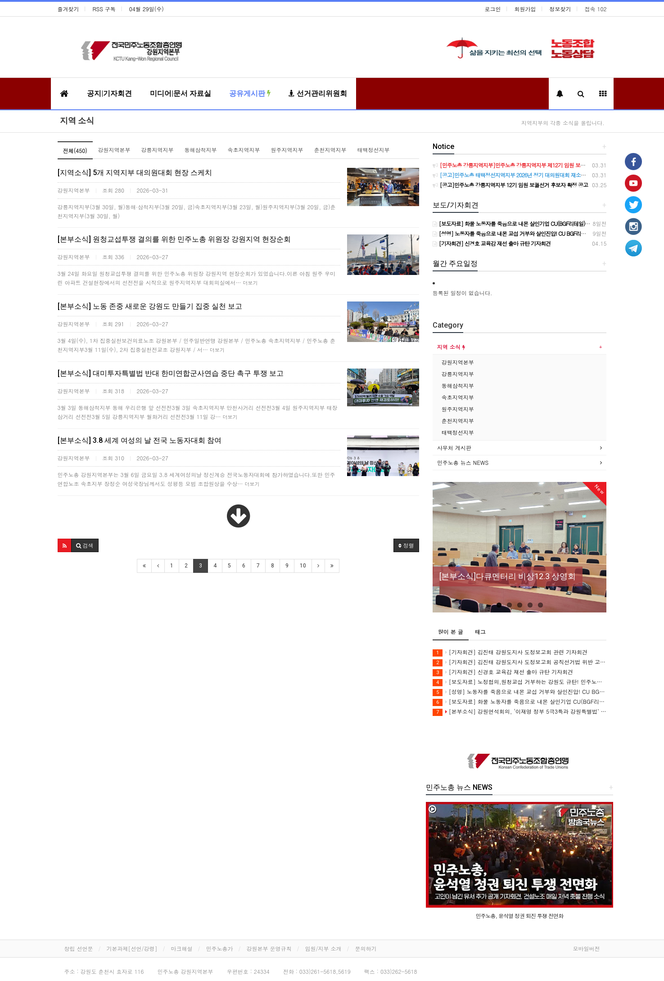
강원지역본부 (114, 149)
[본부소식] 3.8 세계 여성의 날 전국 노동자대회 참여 (139, 440)
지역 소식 (77, 120)
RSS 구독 (104, 9)
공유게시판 (250, 93)
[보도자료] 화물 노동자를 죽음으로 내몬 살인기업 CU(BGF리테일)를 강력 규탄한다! (520, 702)
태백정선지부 (373, 149)
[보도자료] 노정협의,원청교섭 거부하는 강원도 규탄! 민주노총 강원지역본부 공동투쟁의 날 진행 (520, 682)
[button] (65, 545)
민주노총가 (219, 948)
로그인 (493, 9)
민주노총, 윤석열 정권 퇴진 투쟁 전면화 (520, 915)
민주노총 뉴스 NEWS (462, 462)
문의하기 (366, 948)
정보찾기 (560, 9)
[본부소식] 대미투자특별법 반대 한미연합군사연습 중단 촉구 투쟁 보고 (171, 373)
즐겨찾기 (68, 9)
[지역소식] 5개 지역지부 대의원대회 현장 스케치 (135, 172)
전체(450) (75, 150)
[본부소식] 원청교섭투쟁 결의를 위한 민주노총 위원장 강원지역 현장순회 (174, 239)
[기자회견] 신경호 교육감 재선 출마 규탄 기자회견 (503, 672)
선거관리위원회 (318, 93)
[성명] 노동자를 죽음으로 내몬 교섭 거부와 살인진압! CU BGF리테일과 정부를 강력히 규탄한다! (520, 692)
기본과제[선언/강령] (132, 948)
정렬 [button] (406, 545)
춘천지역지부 (330, 149)
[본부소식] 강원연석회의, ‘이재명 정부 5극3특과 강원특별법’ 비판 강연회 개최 (520, 711)
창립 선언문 (78, 948)
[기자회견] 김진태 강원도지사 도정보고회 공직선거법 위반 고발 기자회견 (520, 662)
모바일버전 (586, 948)
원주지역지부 (287, 149)
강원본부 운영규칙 (269, 948)
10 (303, 565)
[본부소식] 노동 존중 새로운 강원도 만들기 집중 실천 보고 (150, 306)
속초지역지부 (244, 149)
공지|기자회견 (109, 93)
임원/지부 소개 (323, 948)
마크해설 (182, 948)
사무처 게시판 (454, 447)
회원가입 (525, 9)
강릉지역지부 (157, 149)
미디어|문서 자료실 (180, 93)
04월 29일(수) (146, 9)
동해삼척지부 (201, 149)
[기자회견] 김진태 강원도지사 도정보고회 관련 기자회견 (510, 652)
